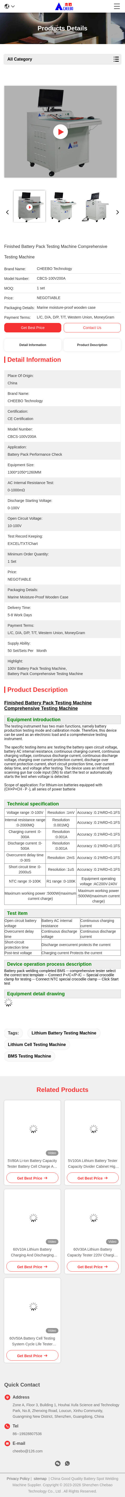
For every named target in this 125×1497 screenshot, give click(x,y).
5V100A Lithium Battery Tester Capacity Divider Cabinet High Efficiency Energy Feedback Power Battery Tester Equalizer (92, 1164)
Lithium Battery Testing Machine (64, 1033)
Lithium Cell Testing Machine (37, 1044)
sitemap (40, 1479)
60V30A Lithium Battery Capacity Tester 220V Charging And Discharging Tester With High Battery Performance (92, 1252)
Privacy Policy (18, 1479)
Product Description (92, 345)
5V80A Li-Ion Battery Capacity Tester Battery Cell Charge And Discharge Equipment (32, 1164)
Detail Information (32, 345)
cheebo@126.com (28, 1451)
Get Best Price (32, 328)
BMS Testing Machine (29, 1056)
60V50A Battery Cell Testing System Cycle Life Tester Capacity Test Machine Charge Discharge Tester (32, 1341)
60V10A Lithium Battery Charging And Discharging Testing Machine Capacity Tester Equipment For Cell (32, 1252)
